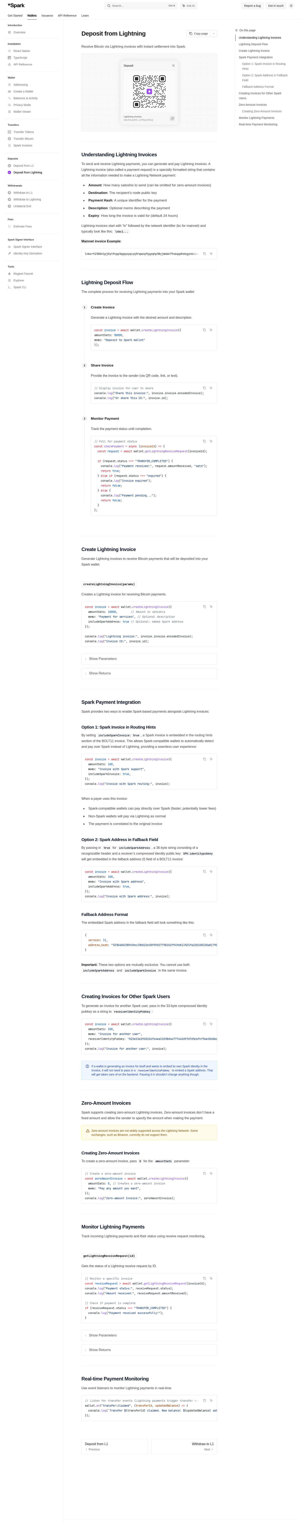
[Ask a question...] (149, 1460)
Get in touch (276, 5)
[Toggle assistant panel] (189, 5)
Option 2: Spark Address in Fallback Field (265, 78)
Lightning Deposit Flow (253, 44)
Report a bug (252, 5)
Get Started (15, 17)
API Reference (67, 17)
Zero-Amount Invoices (253, 104)
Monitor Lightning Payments (256, 117)
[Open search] (141, 5)
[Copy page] (198, 33)
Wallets (32, 17)
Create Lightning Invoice (254, 50)
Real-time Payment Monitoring (258, 124)
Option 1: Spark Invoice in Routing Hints (264, 66)
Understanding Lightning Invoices (260, 37)
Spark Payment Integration (256, 57)
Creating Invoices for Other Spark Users (260, 96)
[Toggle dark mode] (291, 6)
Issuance (47, 17)
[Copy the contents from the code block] (204, 253)
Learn (85, 17)
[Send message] (212, 1462)
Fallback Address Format (258, 86)
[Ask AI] (211, 253)
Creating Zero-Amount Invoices (262, 111)
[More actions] (213, 33)
